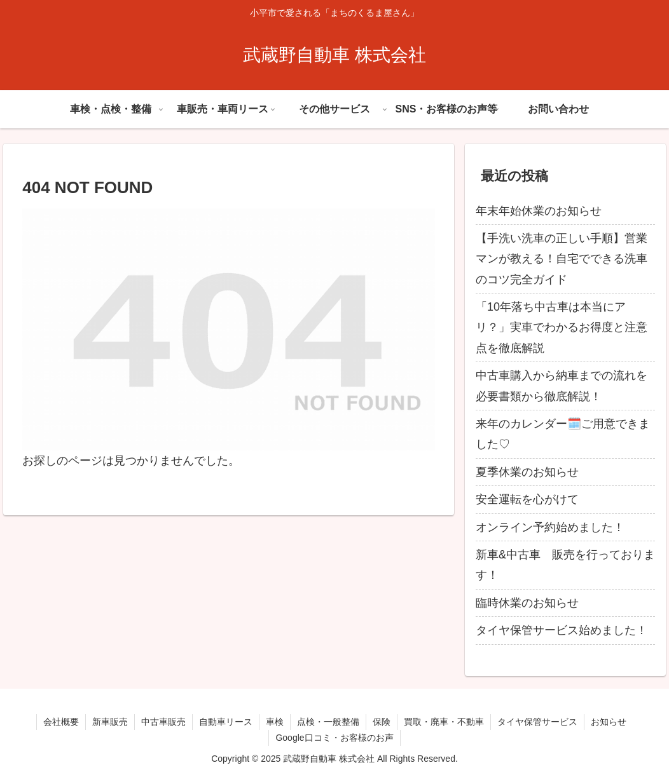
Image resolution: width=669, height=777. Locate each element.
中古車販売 (163, 722)
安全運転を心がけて (527, 499)
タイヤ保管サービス (537, 722)
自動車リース (225, 722)
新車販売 (110, 722)
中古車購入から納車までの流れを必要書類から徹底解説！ (561, 385)
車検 (275, 722)
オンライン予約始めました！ (550, 527)
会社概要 (61, 722)
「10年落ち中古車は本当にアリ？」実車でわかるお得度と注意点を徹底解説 (561, 328)
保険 (381, 722)
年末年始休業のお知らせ (539, 211)
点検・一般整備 (328, 722)
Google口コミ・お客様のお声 (334, 738)
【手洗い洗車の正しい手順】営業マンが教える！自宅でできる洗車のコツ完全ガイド (561, 259)
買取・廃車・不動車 (444, 722)
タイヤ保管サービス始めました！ (561, 630)
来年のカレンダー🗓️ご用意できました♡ (563, 433)
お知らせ (608, 722)
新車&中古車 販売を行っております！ (565, 564)
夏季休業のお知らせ (527, 472)
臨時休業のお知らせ (527, 603)
